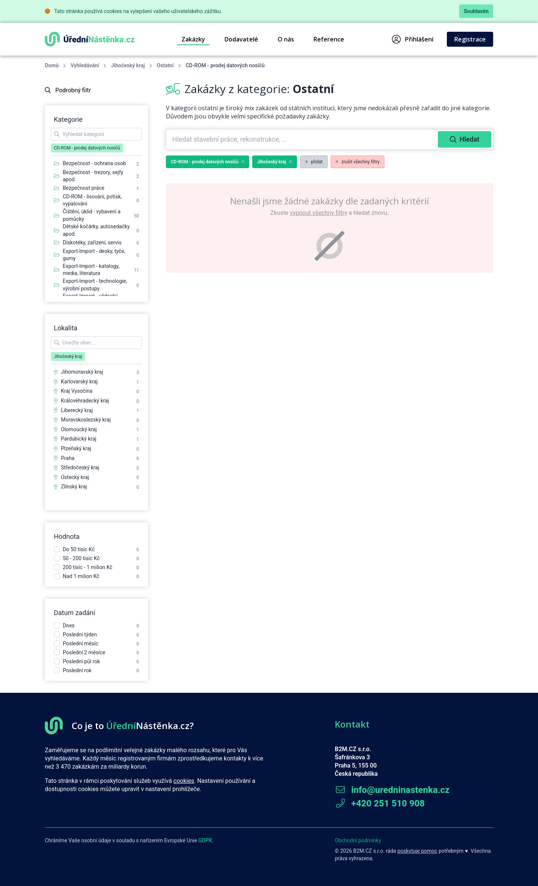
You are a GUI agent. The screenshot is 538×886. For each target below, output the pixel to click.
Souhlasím (476, 11)
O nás (286, 39)
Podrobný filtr (68, 90)
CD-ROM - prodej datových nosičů (207, 161)
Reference (328, 39)
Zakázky (193, 39)
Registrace (470, 39)
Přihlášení (412, 39)
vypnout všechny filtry (318, 212)
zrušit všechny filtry (358, 161)
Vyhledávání (85, 65)
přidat (314, 161)
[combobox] (303, 139)
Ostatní (165, 65)
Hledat (464, 139)
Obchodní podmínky (358, 840)
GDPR (205, 840)
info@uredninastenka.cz (392, 790)
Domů (52, 65)
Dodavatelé (241, 39)
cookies (183, 780)
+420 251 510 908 (380, 803)
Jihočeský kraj (128, 65)
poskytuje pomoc (417, 851)
